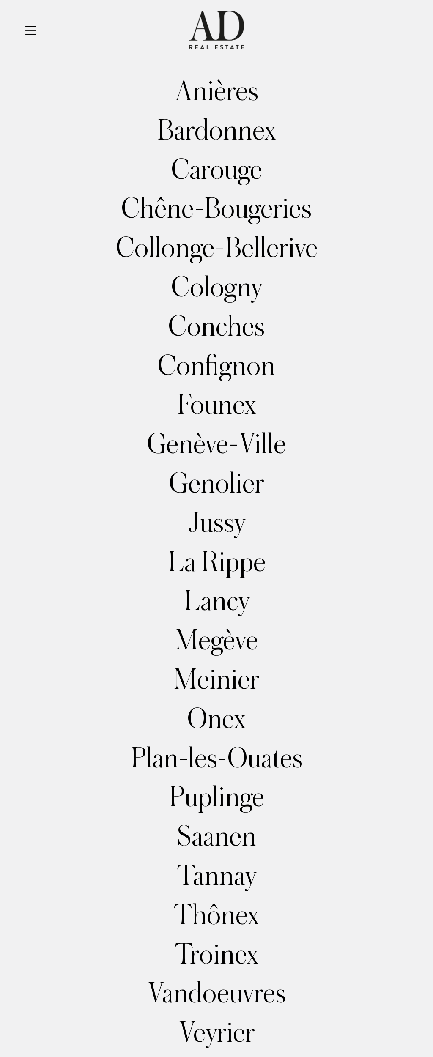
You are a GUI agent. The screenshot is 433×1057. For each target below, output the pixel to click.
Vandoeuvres (217, 993)
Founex (216, 405)
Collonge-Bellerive (217, 248)
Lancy (216, 601)
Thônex (216, 915)
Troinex (216, 954)
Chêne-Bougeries (216, 209)
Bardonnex (216, 130)
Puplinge (216, 797)
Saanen (216, 837)
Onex (216, 719)
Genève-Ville (216, 444)
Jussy (216, 523)
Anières (216, 91)
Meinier (216, 680)
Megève (216, 640)
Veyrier (217, 1033)
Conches (216, 327)
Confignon (216, 366)
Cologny (216, 287)
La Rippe (217, 562)
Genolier (216, 483)
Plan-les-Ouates (217, 758)
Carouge (216, 170)
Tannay (216, 876)
